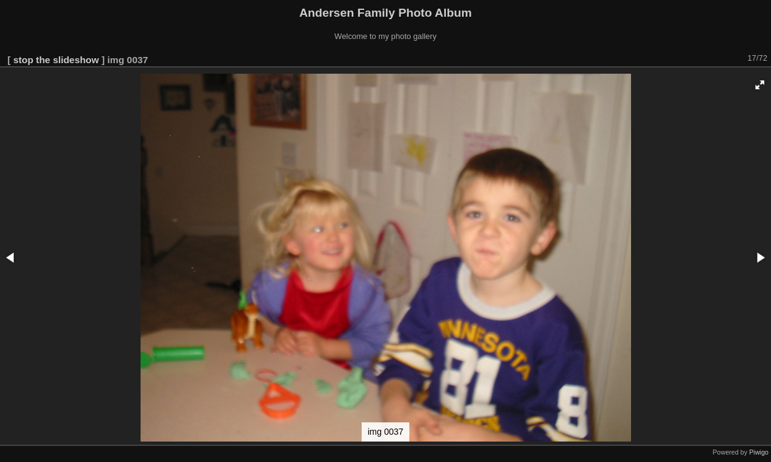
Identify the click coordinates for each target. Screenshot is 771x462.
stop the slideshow (55, 59)
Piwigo (759, 452)
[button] (760, 85)
